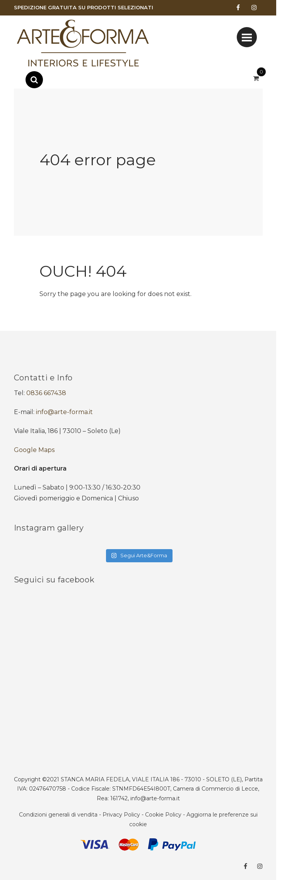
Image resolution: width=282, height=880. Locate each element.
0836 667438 (46, 393)
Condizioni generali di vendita (58, 814)
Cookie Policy (163, 814)
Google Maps (34, 450)
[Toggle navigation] (247, 37)
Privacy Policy (121, 814)
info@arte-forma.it (64, 412)
